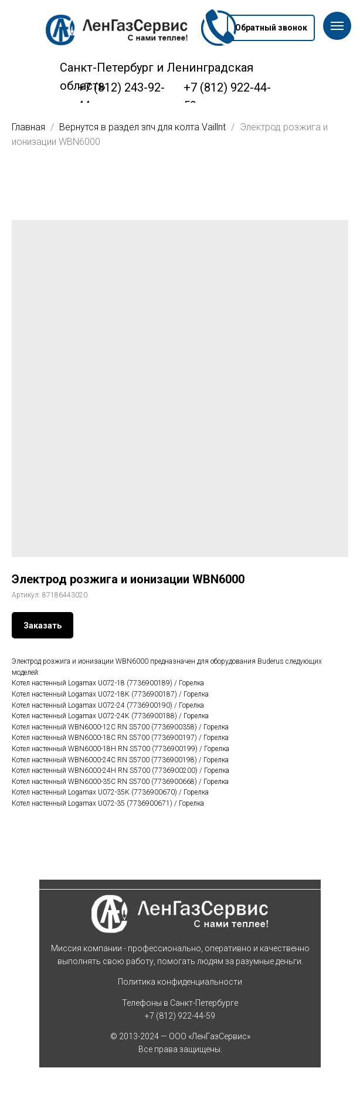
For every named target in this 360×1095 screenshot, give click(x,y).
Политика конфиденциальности (180, 981)
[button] (271, 28)
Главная (28, 127)
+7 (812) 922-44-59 (180, 1015)
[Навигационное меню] (337, 26)
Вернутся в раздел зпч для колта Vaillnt (143, 127)
